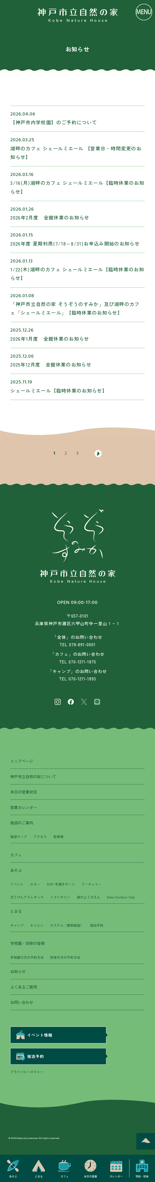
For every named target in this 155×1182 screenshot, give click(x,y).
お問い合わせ (21, 1002)
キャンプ (17, 925)
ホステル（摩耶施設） (67, 925)
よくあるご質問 (23, 987)
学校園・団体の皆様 (27, 943)
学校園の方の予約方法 (27, 957)
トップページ (21, 761)
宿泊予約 (96, 925)
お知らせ (18, 971)
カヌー (35, 884)
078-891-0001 (82, 644)
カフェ (16, 855)
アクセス (40, 836)
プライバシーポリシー (27, 1071)
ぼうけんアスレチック (27, 897)
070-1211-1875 (82, 662)
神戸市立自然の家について (33, 776)
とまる (16, 911)
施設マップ (18, 836)
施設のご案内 (21, 823)
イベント (17, 884)
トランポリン (60, 897)
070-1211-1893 (82, 679)
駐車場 (58, 836)
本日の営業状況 (23, 792)
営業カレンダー (23, 807)
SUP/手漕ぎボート (61, 884)
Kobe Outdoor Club (121, 897)
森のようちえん (88, 897)
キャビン (36, 925)
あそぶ (16, 870)
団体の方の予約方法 (65, 957)
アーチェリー (91, 884)
